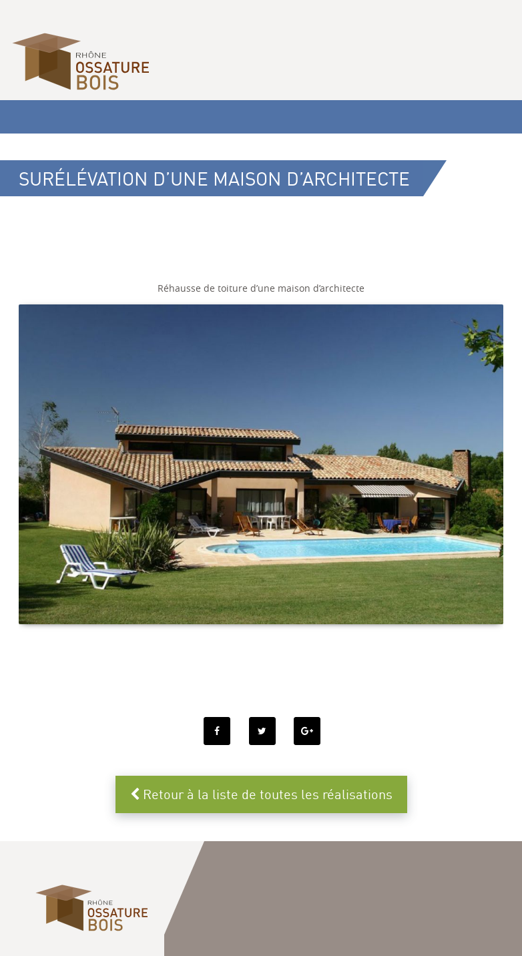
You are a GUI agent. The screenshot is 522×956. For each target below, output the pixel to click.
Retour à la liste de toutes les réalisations (261, 794)
